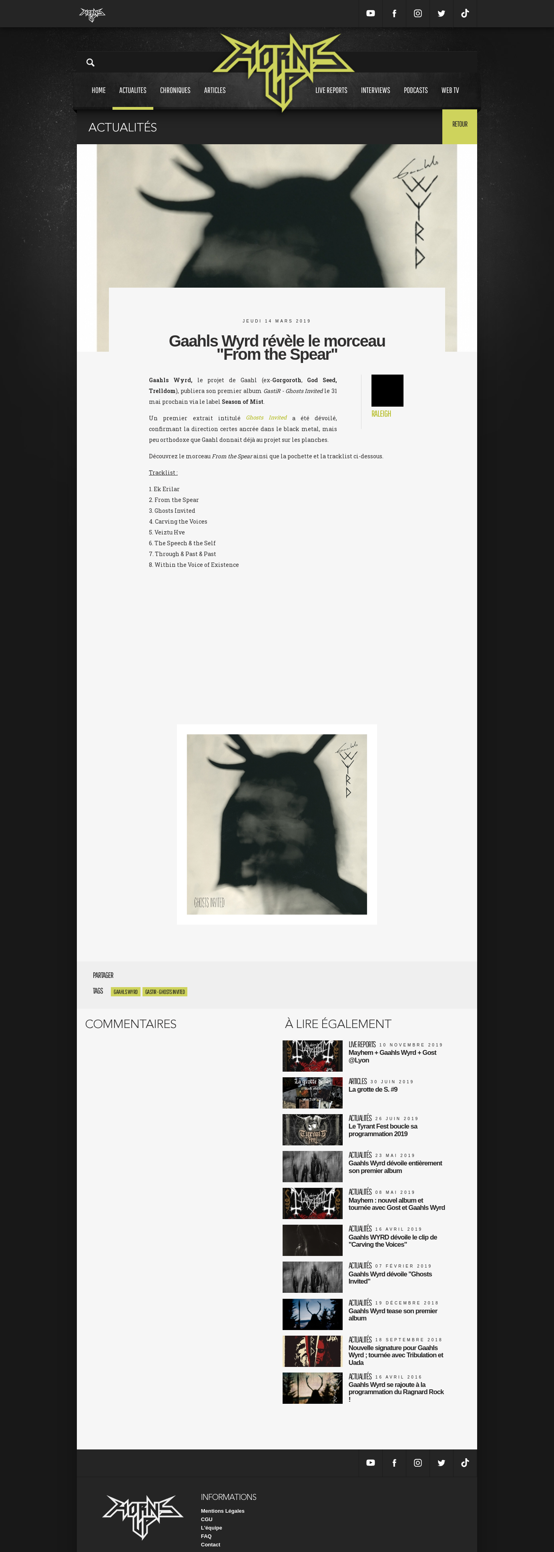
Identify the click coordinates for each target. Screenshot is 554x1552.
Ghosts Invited (266, 418)
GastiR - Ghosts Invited (165, 991)
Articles (215, 97)
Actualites (132, 97)
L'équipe (211, 1515)
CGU (207, 1507)
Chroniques (175, 97)
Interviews (375, 97)
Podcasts (416, 97)
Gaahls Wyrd (126, 991)
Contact (210, 1532)
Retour (457, 126)
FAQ (206, 1523)
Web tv (450, 97)
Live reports (331, 97)
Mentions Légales (223, 1498)
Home (98, 97)
